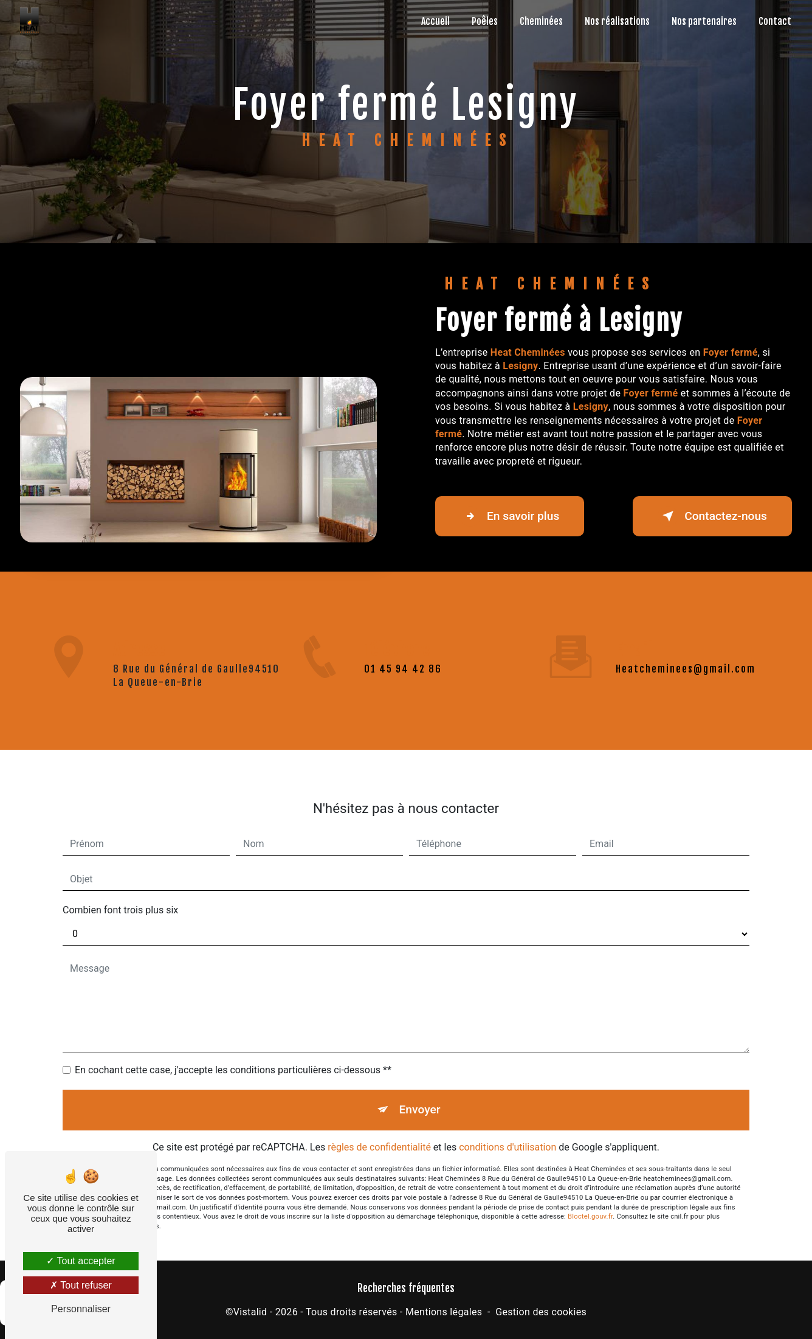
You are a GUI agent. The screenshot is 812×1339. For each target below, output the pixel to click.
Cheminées (541, 21)
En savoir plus (509, 516)
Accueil (435, 21)
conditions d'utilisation (507, 1097)
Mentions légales (443, 1312)
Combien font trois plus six (120, 861)
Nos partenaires (704, 21)
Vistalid (250, 1312)
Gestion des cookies (541, 1312)
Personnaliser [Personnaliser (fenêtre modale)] (81, 1309)
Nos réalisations (617, 21)
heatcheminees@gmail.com (685, 619)
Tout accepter (80, 1261)
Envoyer (420, 1060)
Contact (775, 21)
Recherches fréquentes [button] (406, 1288)
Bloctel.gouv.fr (590, 1167)
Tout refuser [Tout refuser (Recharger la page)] (81, 1285)
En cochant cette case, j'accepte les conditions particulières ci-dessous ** (233, 1020)
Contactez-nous (712, 516)
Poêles (485, 21)
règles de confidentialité (379, 1097)
